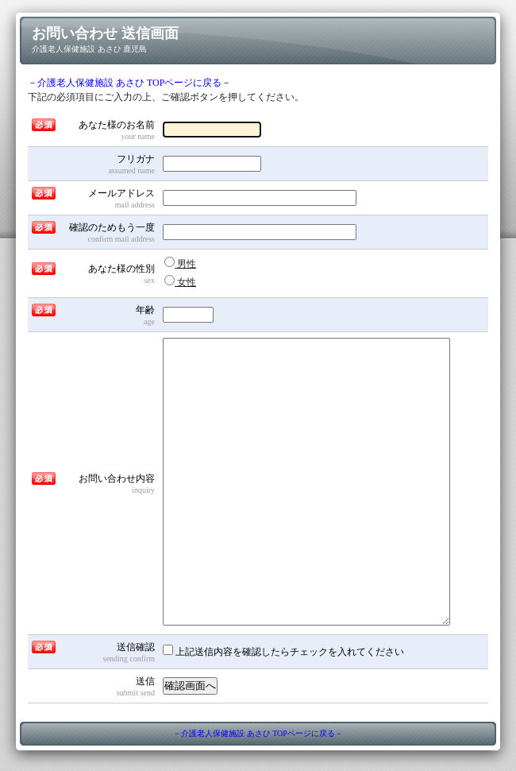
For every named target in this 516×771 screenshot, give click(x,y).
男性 (180, 263)
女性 (180, 281)
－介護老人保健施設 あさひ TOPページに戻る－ (129, 82)
